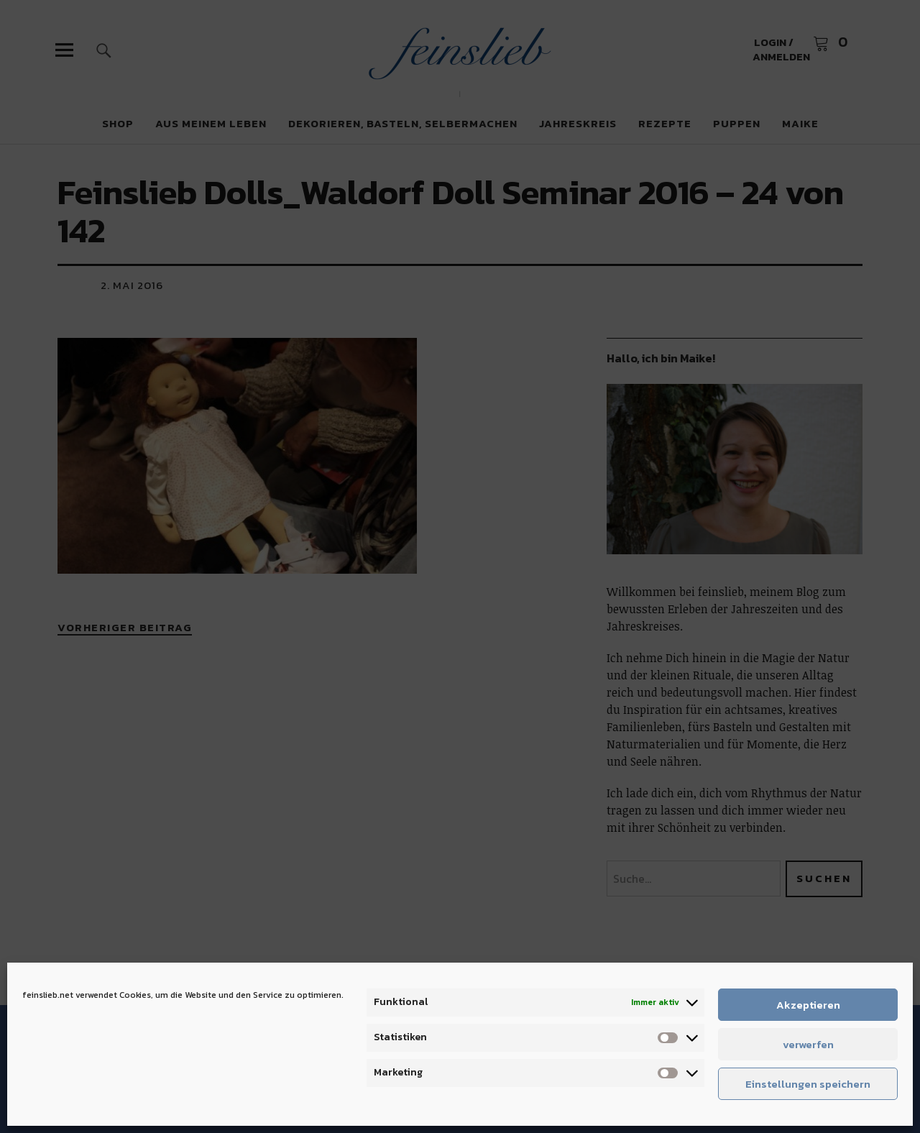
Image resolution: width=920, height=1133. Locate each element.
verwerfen (808, 1044)
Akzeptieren (808, 1004)
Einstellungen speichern (807, 1083)
